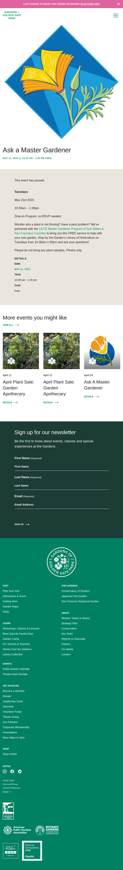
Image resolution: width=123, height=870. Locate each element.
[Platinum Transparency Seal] (32, 851)
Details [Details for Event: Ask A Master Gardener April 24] (88, 396)
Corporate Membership (16, 727)
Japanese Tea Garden (74, 596)
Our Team (67, 633)
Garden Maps (10, 606)
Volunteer (8, 706)
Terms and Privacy (10, 784)
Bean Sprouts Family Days (18, 633)
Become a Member (14, 691)
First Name (28, 458)
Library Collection (13, 654)
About (66, 613)
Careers (66, 644)
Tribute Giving (11, 716)
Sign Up (19, 524)
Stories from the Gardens (17, 649)
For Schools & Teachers (16, 644)
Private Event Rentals (15, 674)
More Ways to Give (14, 737)
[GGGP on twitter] (20, 771)
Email (24, 496)
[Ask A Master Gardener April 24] (102, 351)
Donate (7, 696)
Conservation (69, 628)
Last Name (28, 477)
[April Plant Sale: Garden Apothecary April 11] (21, 351)
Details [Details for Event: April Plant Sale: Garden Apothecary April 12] (48, 402)
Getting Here (10, 601)
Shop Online (10, 754)
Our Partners (10, 722)
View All (8, 325)
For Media (67, 649)
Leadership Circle (13, 701)
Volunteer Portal (12, 711)
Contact (66, 654)
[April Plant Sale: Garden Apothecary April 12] (61, 351)
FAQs (6, 611)
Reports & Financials (73, 638)
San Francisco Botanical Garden (80, 601)
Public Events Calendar (16, 669)
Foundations (10, 732)
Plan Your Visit (11, 590)
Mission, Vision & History (76, 618)
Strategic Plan (70, 623)
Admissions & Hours (14, 596)
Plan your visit (90, 4)
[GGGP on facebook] (12, 771)
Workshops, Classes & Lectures (21, 628)
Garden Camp (11, 638)
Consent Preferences (11, 788)
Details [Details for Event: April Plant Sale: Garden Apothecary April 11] (7, 402)
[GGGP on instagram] (4, 771)
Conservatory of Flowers (76, 590)
